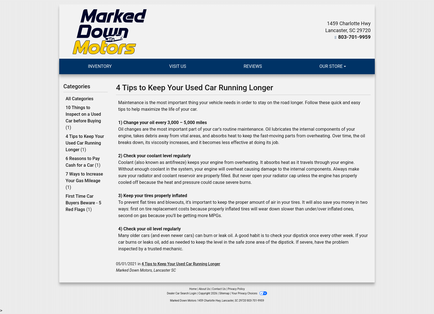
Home (193, 288)
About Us (204, 288)
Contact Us (219, 288)
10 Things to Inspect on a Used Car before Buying (83, 117)
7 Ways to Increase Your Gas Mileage (84, 180)
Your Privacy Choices (249, 293)
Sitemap (224, 293)
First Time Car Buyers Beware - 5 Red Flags (83, 203)
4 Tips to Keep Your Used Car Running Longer (85, 143)
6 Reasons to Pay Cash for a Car (83, 162)
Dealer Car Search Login (182, 293)
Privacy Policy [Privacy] (236, 288)
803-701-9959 (354, 37)
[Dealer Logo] (109, 31)
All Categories (79, 98)
